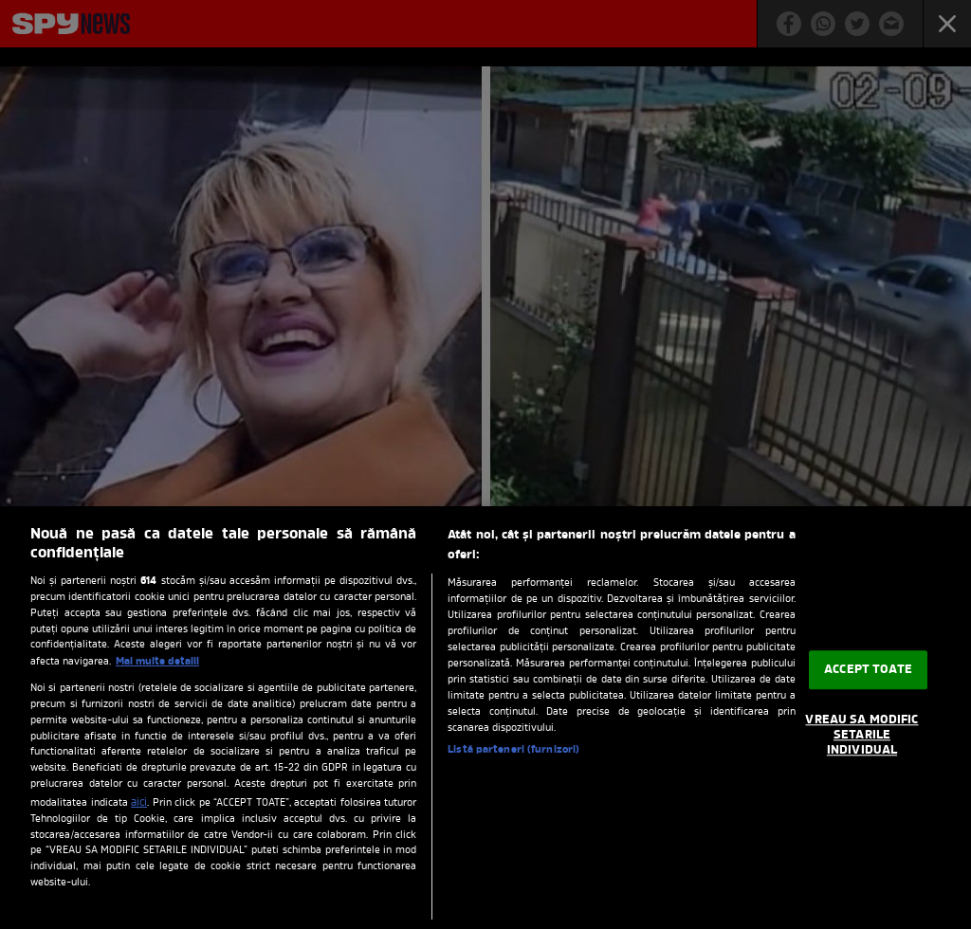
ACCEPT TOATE (868, 670)
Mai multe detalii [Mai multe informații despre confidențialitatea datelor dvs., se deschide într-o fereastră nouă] (157, 661)
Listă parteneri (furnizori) (513, 749)
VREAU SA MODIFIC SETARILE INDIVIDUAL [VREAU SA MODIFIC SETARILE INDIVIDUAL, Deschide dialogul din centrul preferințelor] (861, 735)
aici (139, 802)
